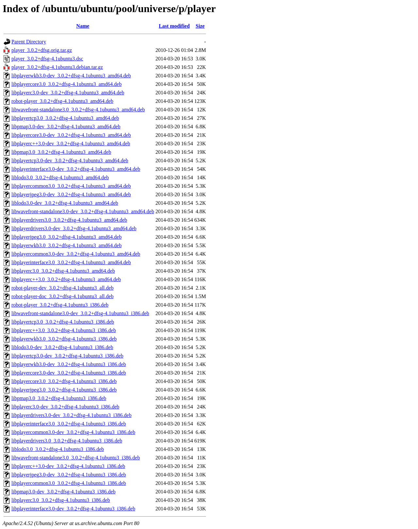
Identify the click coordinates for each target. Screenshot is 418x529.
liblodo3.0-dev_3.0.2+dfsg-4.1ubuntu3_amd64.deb (64, 203)
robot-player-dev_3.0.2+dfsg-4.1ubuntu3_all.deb (62, 288)
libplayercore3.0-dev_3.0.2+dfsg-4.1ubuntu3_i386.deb (68, 373)
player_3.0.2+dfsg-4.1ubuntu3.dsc (47, 58)
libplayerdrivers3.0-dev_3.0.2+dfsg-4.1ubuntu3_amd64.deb (74, 228)
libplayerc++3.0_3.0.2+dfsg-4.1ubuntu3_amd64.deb (66, 279)
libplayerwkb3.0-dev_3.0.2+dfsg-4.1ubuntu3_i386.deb (68, 364)
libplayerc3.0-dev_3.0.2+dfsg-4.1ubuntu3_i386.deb (65, 406)
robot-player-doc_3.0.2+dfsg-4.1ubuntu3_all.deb (62, 296)
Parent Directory (28, 41)
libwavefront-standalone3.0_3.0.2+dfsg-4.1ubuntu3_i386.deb (75, 457)
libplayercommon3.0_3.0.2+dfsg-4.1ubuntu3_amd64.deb (71, 186)
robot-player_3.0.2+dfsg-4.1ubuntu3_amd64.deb (62, 101)
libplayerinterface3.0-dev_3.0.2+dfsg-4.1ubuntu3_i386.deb (73, 508)
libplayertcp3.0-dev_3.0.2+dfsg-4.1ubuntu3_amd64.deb (69, 160)
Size (200, 26)
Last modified (174, 26)
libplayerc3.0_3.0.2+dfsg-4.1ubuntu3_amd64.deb (63, 271)
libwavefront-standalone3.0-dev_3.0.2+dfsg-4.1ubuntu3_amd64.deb (82, 211)
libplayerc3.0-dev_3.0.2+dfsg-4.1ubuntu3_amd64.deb (67, 92)
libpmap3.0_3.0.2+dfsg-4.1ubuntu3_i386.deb (58, 398)
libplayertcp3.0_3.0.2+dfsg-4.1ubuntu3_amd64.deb (65, 118)
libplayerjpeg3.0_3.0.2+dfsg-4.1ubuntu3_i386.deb (64, 390)
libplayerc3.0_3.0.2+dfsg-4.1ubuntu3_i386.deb (60, 500)
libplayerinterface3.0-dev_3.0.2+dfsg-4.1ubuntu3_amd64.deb (75, 169)
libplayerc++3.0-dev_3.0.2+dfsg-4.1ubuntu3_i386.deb (68, 466)
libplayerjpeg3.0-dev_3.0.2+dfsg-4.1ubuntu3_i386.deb (68, 474)
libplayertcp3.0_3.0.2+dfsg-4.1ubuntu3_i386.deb (62, 322)
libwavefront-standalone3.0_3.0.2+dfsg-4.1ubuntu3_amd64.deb (78, 109)
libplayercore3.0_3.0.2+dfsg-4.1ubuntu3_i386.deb (64, 381)
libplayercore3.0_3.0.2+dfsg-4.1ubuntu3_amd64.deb (66, 84)
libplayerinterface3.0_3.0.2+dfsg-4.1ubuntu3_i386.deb (68, 423)
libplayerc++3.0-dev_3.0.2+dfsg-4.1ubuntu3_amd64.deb (70, 143)
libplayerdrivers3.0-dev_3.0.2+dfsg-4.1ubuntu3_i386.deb (71, 415)
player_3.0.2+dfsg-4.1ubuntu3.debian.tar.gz (57, 67)
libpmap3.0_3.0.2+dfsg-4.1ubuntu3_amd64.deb (61, 152)
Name (82, 26)
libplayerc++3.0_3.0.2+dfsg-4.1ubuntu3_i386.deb (63, 330)
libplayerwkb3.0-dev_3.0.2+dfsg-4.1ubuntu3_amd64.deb (71, 75)
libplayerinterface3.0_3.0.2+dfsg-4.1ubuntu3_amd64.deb (71, 262)
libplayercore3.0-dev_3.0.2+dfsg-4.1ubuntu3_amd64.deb (71, 135)
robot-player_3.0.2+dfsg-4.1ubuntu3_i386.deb (59, 305)
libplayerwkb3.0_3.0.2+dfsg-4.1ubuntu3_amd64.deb (66, 245)
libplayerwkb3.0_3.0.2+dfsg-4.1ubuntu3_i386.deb (64, 339)
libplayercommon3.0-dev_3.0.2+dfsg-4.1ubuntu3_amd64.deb (75, 254)
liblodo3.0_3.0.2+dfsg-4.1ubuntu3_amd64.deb (60, 177)
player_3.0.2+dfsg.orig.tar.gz (41, 50)
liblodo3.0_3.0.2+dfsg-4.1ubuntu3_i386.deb (57, 449)
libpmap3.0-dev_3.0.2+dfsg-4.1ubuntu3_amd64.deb (66, 126)
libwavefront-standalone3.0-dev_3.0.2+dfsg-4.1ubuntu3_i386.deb (80, 313)
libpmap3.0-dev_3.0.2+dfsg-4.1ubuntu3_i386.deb (63, 491)
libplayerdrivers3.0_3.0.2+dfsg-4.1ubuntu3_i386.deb (66, 440)
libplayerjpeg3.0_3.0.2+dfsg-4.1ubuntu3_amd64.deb (66, 237)
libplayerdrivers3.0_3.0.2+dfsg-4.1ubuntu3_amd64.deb (69, 220)
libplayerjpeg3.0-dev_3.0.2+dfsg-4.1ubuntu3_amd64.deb (71, 194)
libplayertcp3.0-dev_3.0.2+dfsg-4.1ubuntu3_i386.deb (67, 356)
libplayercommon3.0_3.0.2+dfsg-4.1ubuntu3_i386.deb (68, 483)
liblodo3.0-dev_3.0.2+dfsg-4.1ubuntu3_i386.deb (62, 347)
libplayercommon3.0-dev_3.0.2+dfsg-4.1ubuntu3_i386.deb (73, 432)
